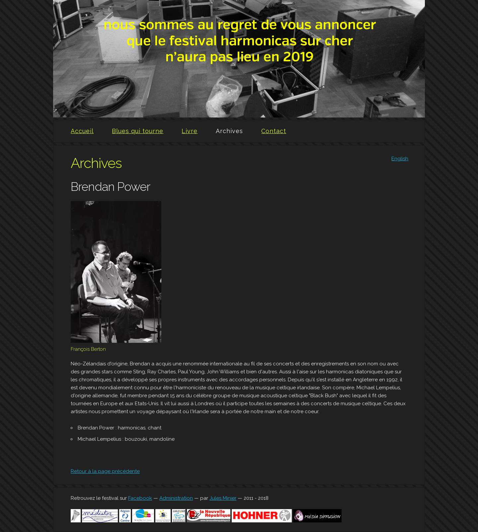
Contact (273, 130)
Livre (190, 130)
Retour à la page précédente (105, 471)
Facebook (140, 498)
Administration (176, 498)
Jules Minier (222, 498)
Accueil (82, 130)
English (399, 159)
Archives (229, 130)
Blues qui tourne (137, 130)
